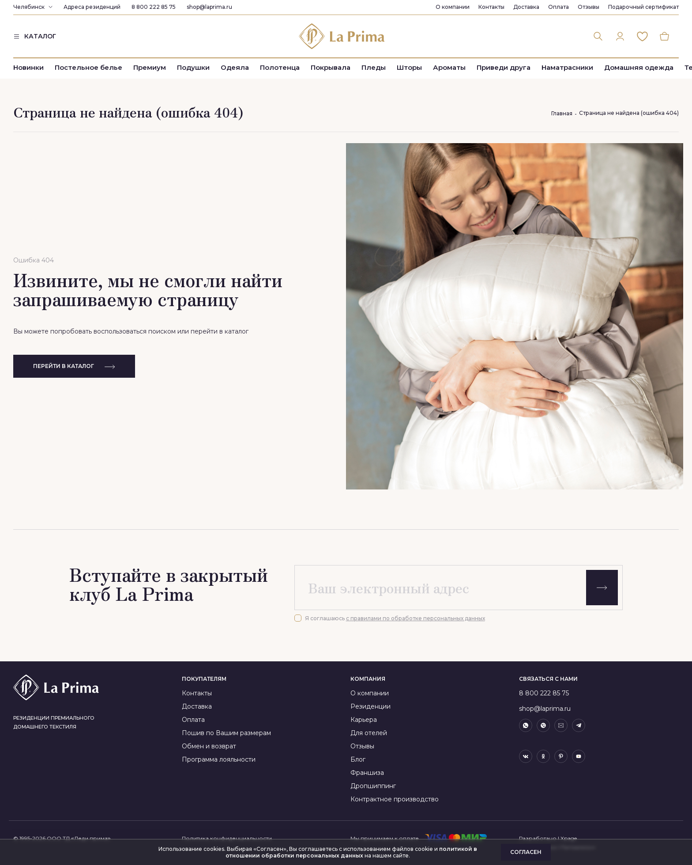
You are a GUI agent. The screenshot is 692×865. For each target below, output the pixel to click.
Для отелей (368, 733)
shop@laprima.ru (209, 7)
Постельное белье (88, 67)
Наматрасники (567, 67)
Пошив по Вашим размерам (226, 733)
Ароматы (449, 67)
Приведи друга (503, 67)
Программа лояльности (219, 759)
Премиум (149, 67)
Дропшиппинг (373, 786)
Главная (561, 113)
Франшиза (367, 773)
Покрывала (330, 67)
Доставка (526, 7)
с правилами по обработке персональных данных (415, 618)
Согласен (526, 852)
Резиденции (370, 706)
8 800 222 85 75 (154, 7)
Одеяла (235, 67)
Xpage (568, 838)
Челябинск (29, 7)
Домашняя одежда (638, 67)
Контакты (491, 7)
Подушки (193, 67)
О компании (453, 7)
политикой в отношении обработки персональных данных (351, 852)
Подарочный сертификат (643, 7)
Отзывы (588, 7)
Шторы (409, 67)
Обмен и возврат (209, 746)
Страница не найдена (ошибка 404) (629, 113)
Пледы (373, 67)
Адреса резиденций (92, 7)
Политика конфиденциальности (227, 838)
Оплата (558, 7)
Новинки (28, 67)
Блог (357, 759)
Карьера (363, 720)
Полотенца (280, 67)
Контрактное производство (394, 799)
